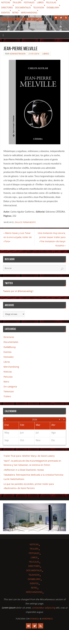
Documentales (23, 7)
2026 (34, 419)
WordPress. (47, 618)
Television (38, 7)
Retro (15, 12)
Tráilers (17, 2)
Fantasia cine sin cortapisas (21, 19)
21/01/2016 (34, 53)
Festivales (29, 2)
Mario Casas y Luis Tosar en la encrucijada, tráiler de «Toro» (18, 237)
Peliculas (51, 2)
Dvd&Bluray (53, 7)
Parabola (34, 618)
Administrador (18, 53)
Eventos (5, 12)
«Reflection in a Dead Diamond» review (24, 469)
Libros (40, 2)
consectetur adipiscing (43, 607)
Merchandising (29, 12)
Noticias (5, 2)
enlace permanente (25, 222)
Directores (7, 7)
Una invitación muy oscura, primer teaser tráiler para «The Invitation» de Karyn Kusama (51, 239)
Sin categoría (10, 386)
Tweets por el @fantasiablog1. (18, 291)
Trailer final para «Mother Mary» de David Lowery (29, 455)
